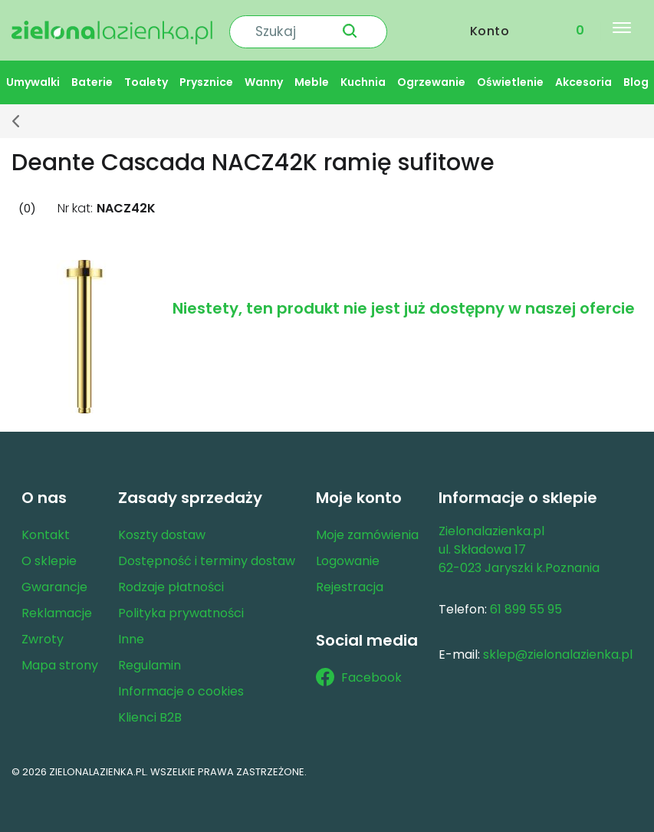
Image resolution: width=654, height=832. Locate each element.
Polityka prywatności (181, 608)
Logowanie (348, 556)
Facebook (359, 673)
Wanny (264, 77)
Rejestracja (349, 582)
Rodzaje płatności (171, 582)
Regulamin (149, 660)
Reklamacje (56, 608)
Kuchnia (363, 77)
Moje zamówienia (367, 530)
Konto (490, 28)
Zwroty (42, 634)
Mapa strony (59, 660)
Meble (311, 77)
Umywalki (33, 77)
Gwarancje (54, 582)
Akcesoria (583, 77)
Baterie (92, 77)
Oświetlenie (510, 77)
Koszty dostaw (161, 530)
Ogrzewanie (431, 77)
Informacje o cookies (181, 687)
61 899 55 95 (526, 604)
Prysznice (206, 77)
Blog (636, 77)
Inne (131, 634)
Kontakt (45, 530)
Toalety (146, 77)
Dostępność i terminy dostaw (206, 556)
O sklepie (49, 556)
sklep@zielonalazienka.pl (558, 650)
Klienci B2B (150, 713)
